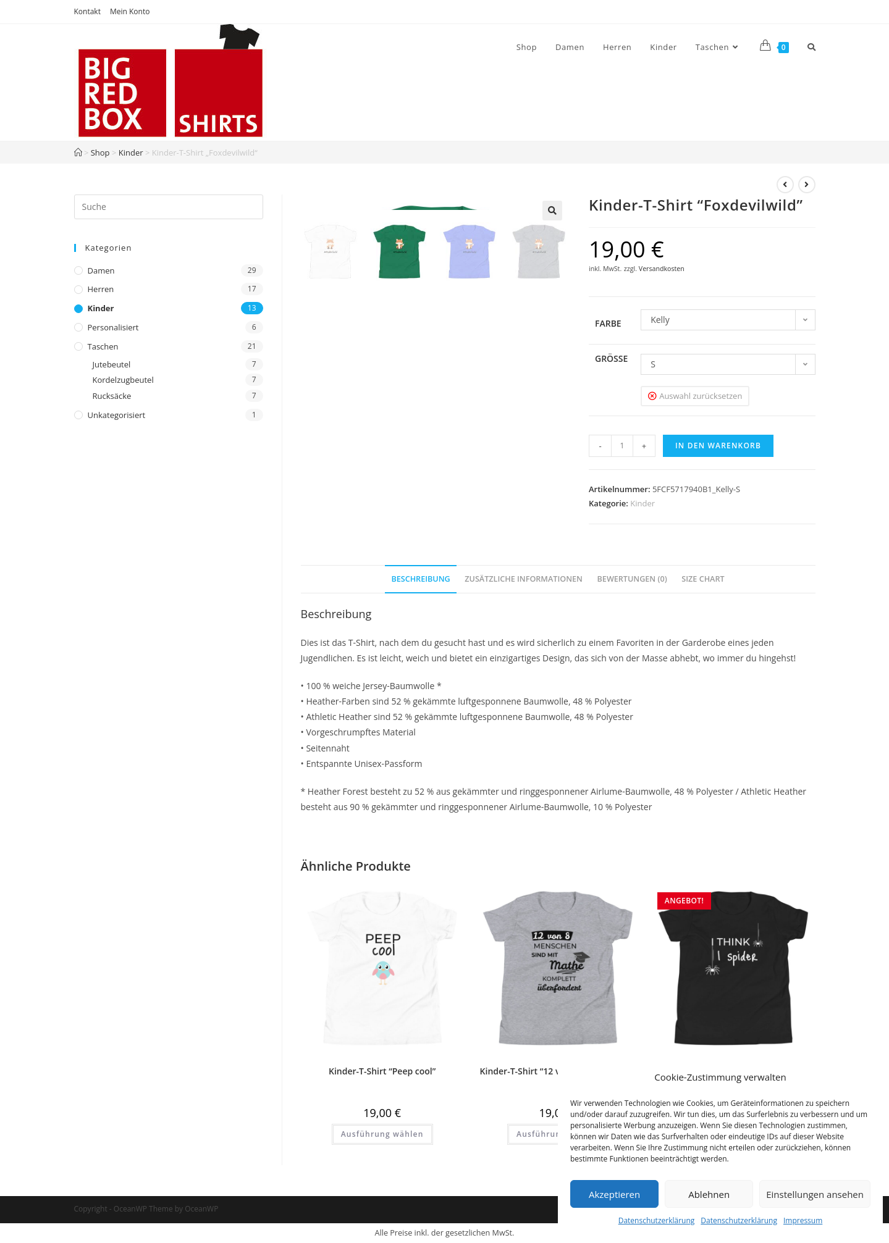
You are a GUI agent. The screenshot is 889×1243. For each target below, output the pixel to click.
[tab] (420, 579)
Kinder (131, 152)
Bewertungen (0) (632, 579)
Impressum (802, 1220)
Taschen (103, 346)
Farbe (608, 323)
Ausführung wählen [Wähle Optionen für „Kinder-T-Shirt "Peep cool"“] (382, 1134)
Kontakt (87, 11)
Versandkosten (662, 268)
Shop (100, 152)
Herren (101, 289)
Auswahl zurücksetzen (700, 395)
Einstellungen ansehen (815, 1194)
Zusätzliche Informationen (524, 579)
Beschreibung (420, 579)
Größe (611, 358)
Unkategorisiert (117, 415)
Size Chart (702, 579)
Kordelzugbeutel (123, 379)
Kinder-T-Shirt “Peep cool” (382, 1071)
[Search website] (811, 47)
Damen (101, 270)
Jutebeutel (112, 364)
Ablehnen (709, 1194)
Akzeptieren (614, 1194)
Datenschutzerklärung (656, 1220)
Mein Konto (130, 11)
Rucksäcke (112, 395)
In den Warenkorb (718, 445)
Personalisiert (113, 327)
